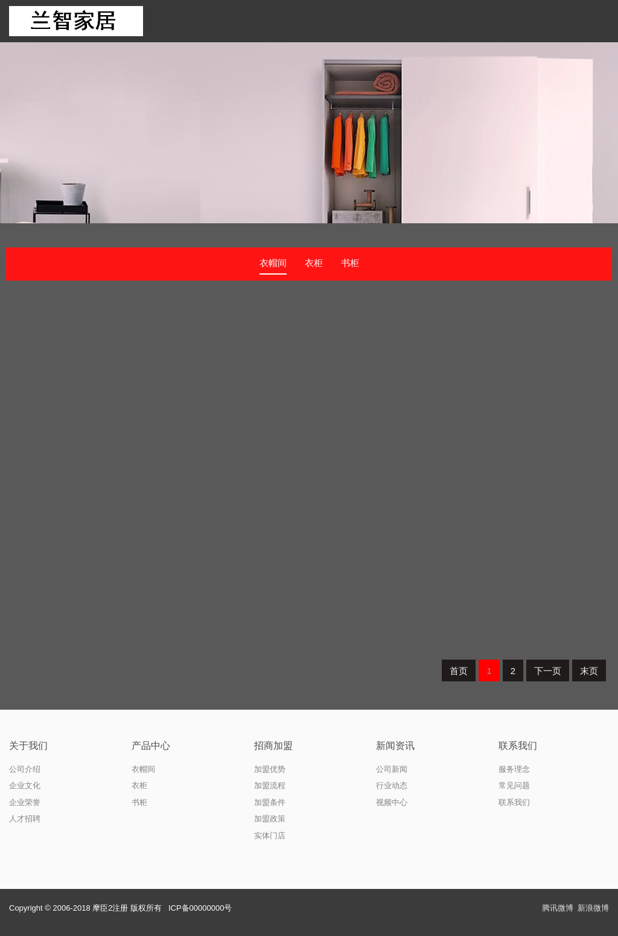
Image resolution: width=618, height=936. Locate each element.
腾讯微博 (557, 907)
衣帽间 (273, 263)
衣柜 (314, 263)
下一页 (547, 671)
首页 (459, 671)
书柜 (350, 263)
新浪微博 (593, 907)
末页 (589, 671)
